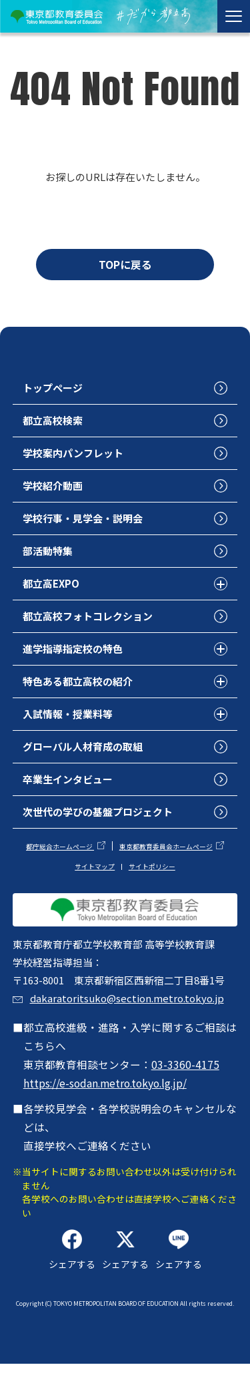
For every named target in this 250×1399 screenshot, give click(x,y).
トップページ (55, 391)
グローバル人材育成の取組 (87, 755)
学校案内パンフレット (77, 457)
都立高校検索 (55, 424)
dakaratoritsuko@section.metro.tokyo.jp (130, 1030)
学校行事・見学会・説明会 (87, 523)
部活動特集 (50, 556)
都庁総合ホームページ (60, 857)
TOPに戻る (125, 265)
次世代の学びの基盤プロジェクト (103, 821)
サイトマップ (95, 876)
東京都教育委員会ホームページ (166, 857)
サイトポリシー (152, 876)
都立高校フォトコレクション (92, 623)
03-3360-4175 (185, 1097)
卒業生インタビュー (71, 788)
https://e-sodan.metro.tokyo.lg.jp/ (105, 1115)
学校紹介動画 (55, 490)
